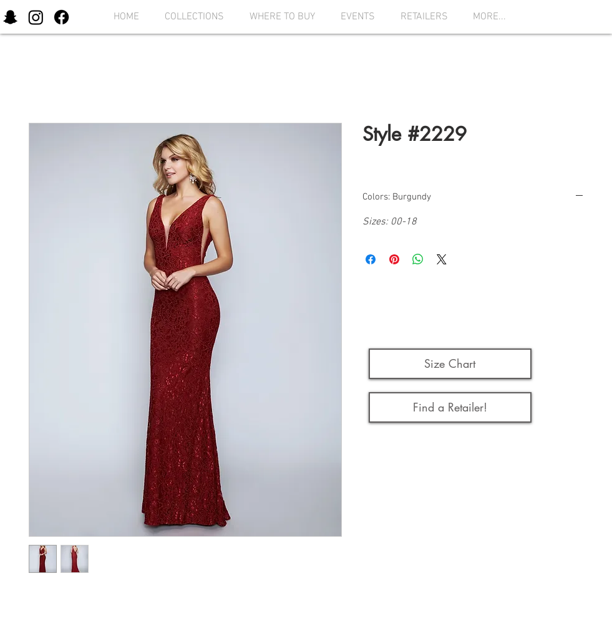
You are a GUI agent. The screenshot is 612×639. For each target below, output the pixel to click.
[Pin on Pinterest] (394, 259)
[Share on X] (441, 259)
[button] (190, 17)
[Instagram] (36, 17)
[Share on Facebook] (370, 259)
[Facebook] (61, 17)
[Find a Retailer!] (450, 407)
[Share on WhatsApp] (417, 259)
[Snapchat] (10, 17)
